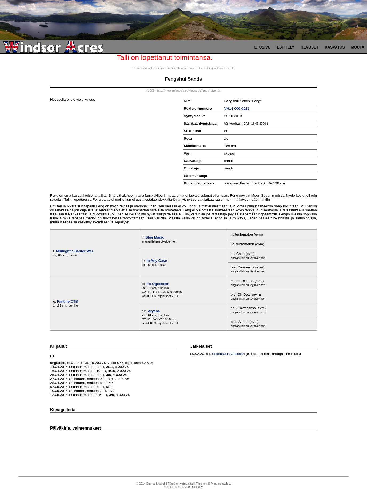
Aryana (154, 311)
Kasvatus (335, 47)
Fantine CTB (67, 301)
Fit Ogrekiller (158, 284)
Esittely (285, 47)
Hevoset (309, 47)
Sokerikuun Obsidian (228, 354)
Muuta (357, 47)
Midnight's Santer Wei (74, 251)
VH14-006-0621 (236, 108)
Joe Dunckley (194, 486)
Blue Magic (154, 237)
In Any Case (157, 261)
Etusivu (262, 47)
